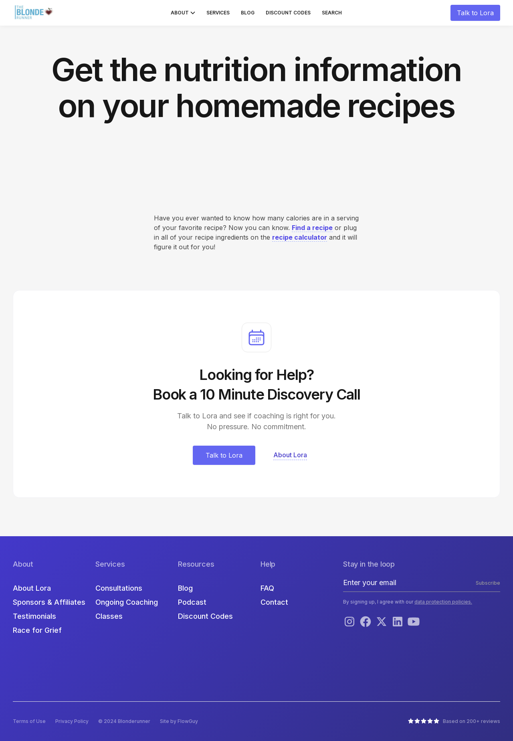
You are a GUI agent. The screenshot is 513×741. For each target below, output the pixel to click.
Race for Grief (37, 630)
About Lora (32, 588)
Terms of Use (29, 721)
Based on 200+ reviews (471, 721)
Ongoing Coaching (126, 602)
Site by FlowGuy (179, 721)
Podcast (192, 602)
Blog (247, 13)
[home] (35, 13)
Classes (109, 616)
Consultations (118, 588)
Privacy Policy (72, 721)
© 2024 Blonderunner (124, 721)
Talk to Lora (475, 13)
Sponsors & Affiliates (49, 602)
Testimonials (34, 616)
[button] (183, 13)
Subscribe (488, 583)
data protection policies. (443, 602)
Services (218, 13)
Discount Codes (288, 13)
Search (332, 13)
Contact (274, 602)
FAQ (267, 588)
